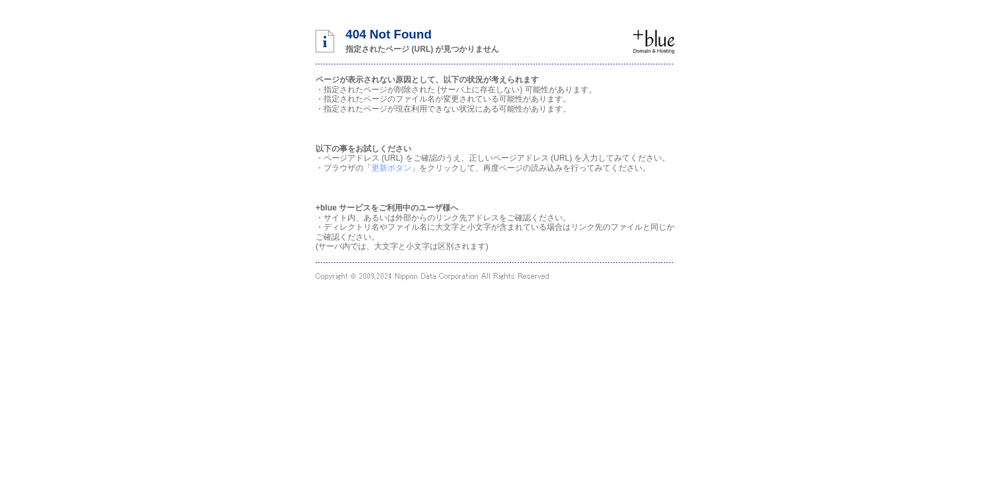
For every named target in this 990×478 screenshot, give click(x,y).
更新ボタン (391, 168)
